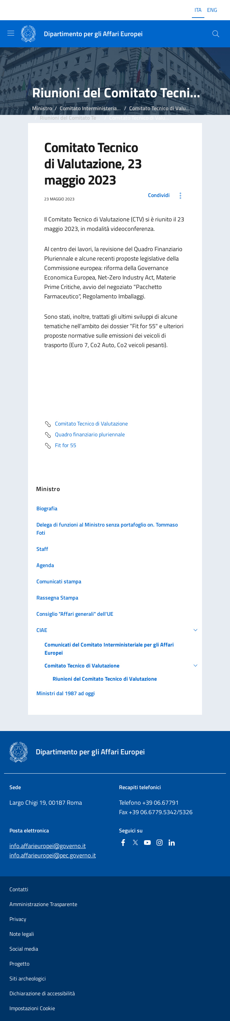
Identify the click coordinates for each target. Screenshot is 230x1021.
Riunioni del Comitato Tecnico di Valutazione (91, 118)
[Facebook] (123, 843)
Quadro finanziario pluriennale (84, 435)
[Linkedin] (172, 843)
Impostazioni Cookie (32, 1008)
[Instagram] (159, 843)
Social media (23, 949)
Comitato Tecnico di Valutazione (166, 108)
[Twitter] (135, 843)
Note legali (21, 934)
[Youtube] (147, 843)
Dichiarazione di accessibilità (42, 993)
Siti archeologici (27, 978)
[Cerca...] (216, 34)
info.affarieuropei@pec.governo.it (52, 855)
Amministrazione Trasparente (43, 904)
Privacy (17, 919)
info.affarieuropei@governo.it (47, 845)
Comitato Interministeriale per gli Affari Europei (115, 108)
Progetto (19, 963)
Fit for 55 (60, 445)
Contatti (18, 889)
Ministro (42, 108)
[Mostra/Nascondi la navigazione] (11, 33)
